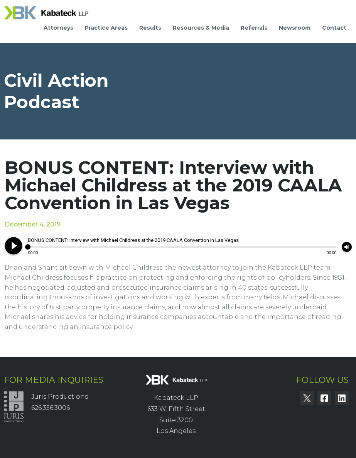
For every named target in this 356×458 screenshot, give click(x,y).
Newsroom (294, 27)
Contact (334, 27)
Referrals (254, 27)
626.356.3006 (50, 407)
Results (150, 27)
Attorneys (58, 27)
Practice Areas (106, 27)
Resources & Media (201, 27)
